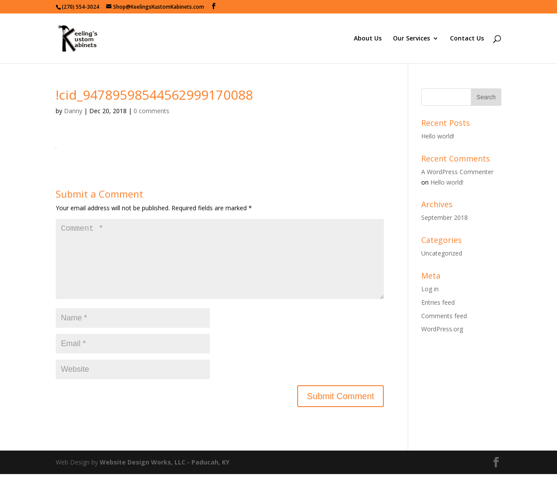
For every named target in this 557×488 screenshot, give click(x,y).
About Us (368, 38)
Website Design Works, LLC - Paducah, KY (164, 476)
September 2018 (444, 217)
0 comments (151, 111)
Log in (430, 289)
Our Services (411, 38)
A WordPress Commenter (457, 172)
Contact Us (467, 38)
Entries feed (438, 302)
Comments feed (444, 316)
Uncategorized (441, 253)
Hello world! (437, 136)
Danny (73, 111)
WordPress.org (442, 329)
